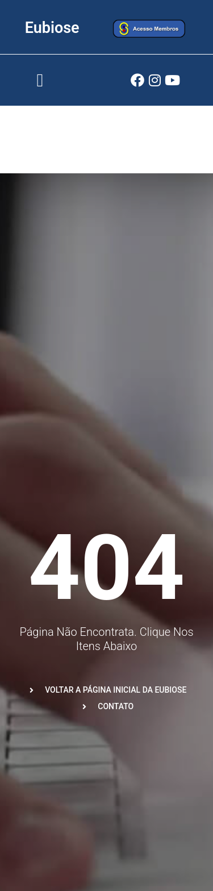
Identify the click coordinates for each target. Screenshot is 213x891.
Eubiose (52, 28)
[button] (40, 80)
